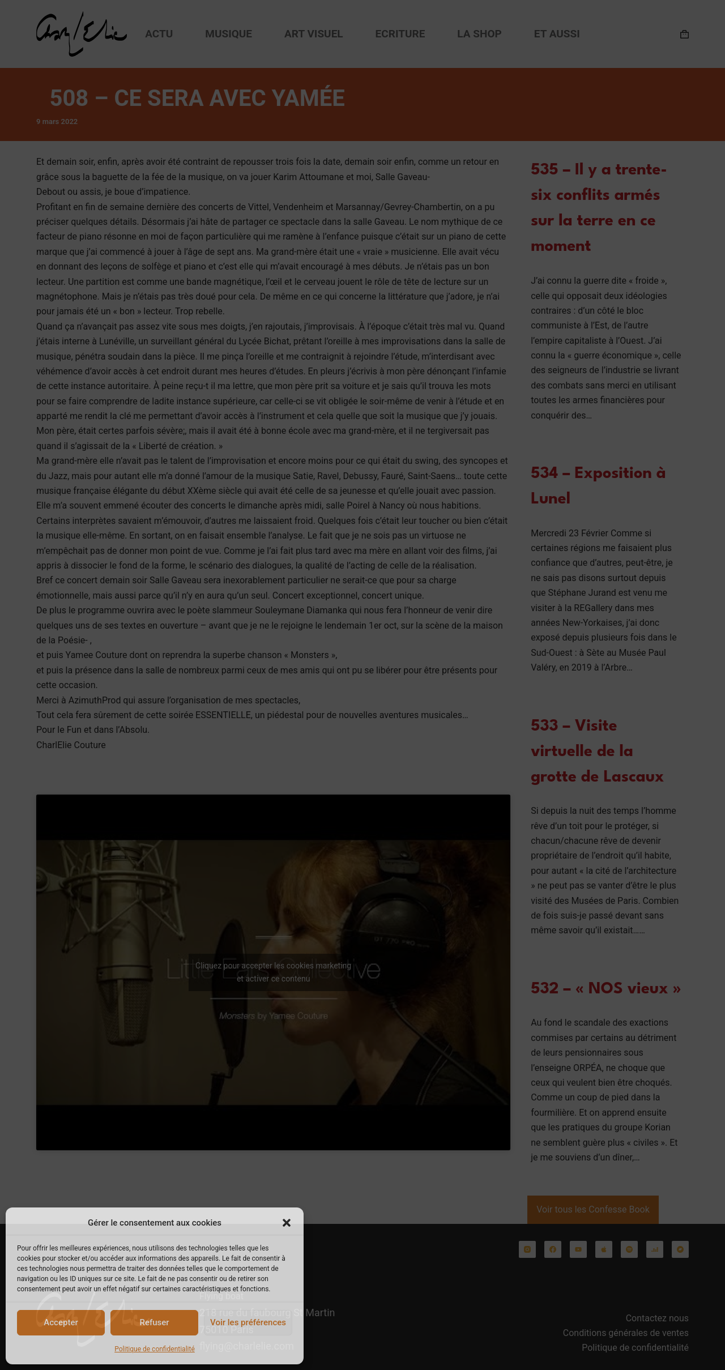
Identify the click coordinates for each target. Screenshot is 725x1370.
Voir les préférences (248, 1322)
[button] (286, 1222)
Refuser (154, 1322)
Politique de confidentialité (154, 1349)
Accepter (61, 1322)
